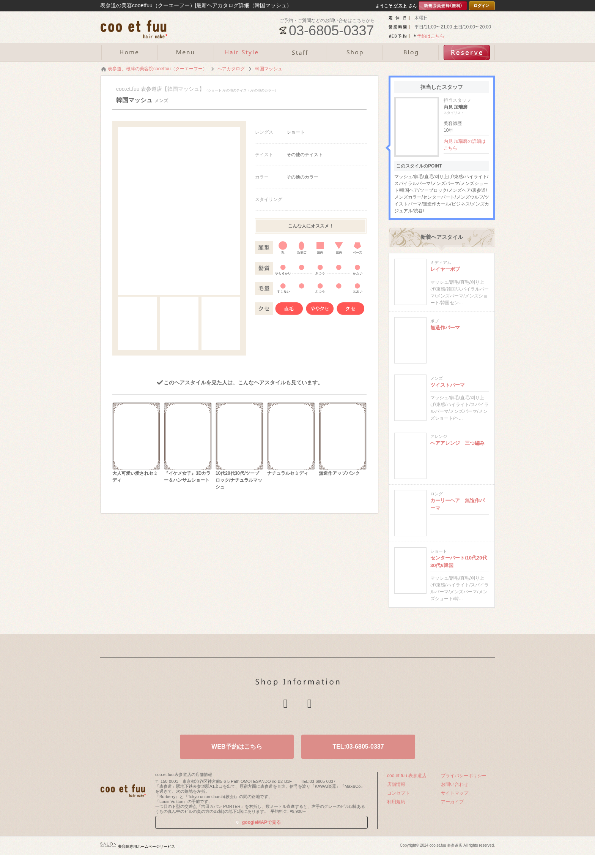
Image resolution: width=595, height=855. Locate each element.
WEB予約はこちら (236, 746)
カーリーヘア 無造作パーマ (457, 504)
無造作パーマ (445, 327)
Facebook (309, 703)
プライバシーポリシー (463, 775)
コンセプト (398, 793)
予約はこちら (430, 36)
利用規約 (396, 801)
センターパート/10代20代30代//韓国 (458, 561)
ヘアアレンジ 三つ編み (457, 443)
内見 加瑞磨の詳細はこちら (465, 145)
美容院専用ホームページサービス (137, 846)
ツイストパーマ (447, 385)
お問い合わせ (454, 784)
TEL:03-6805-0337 (358, 746)
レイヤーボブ (445, 269)
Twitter (285, 703)
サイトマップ (454, 793)
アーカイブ (452, 801)
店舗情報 (396, 784)
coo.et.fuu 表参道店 (407, 775)
